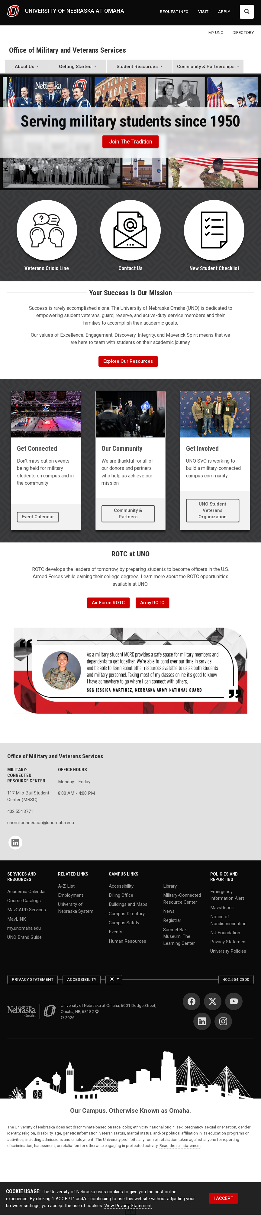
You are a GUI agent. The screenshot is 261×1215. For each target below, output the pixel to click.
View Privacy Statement (128, 1205)
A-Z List (66, 886)
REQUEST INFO (174, 11)
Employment (70, 895)
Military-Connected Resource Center (182, 898)
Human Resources (127, 941)
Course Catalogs (24, 900)
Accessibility (121, 886)
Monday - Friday (74, 781)
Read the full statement (180, 1145)
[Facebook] (191, 1001)
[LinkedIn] (15, 843)
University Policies (228, 951)
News (169, 911)
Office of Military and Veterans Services (67, 50)
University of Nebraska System (75, 908)
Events (115, 932)
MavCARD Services (26, 909)
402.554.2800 (236, 979)
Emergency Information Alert (227, 895)
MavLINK (16, 919)
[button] (27, 67)
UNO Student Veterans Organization (212, 510)
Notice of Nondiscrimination (228, 920)
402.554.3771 (20, 811)
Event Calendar (38, 516)
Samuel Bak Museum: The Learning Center (179, 936)
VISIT (203, 11)
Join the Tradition (130, 142)
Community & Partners (128, 513)
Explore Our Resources (128, 361)
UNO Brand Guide (24, 937)
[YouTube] (234, 1001)
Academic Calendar (26, 891)
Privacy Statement (228, 942)
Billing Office (121, 895)
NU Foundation (225, 932)
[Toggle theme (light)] (113, 979)
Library (170, 886)
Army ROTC (152, 602)
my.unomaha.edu (24, 928)
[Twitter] (212, 1001)
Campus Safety (124, 922)
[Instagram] (223, 1021)
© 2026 (68, 1017)
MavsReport (222, 907)
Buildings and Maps (128, 904)
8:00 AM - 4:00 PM (76, 793)
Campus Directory (127, 913)
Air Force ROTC (108, 602)
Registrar (172, 920)
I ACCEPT (223, 1198)
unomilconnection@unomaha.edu (29, 822)
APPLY (224, 11)
